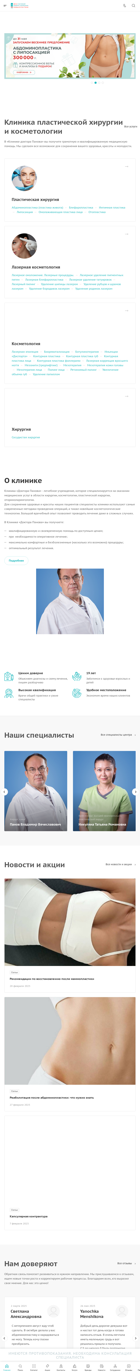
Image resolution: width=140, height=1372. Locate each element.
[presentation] (4, 791)
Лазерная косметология (36, 267)
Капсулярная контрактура (29, 1216)
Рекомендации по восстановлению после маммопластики (52, 979)
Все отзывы (126, 1263)
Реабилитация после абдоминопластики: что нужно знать (52, 1097)
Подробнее (16, 560)
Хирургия (21, 429)
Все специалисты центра (118, 734)
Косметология (26, 343)
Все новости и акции (121, 864)
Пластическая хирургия (35, 199)
